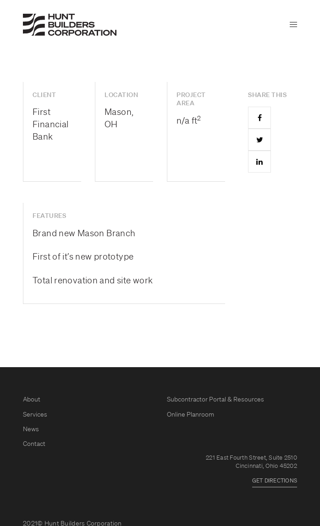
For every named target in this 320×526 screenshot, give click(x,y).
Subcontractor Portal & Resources (215, 399)
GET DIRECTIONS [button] (274, 481)
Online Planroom (190, 415)
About (31, 399)
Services (35, 415)
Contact (34, 444)
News (31, 429)
